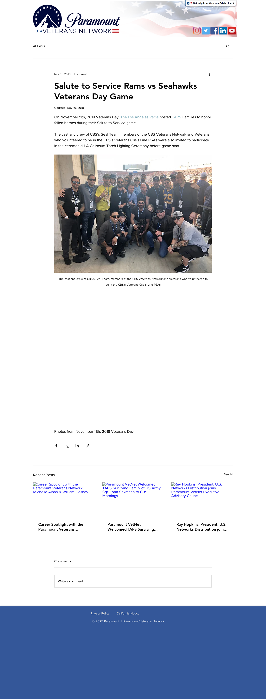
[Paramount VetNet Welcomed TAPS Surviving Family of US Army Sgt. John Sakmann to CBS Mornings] (133, 499)
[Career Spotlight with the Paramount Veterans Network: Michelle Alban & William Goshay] (64, 499)
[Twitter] (206, 30)
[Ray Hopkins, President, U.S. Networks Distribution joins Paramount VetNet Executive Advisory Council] (202, 499)
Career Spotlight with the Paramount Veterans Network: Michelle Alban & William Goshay (62, 527)
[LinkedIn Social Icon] (223, 30)
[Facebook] (214, 30)
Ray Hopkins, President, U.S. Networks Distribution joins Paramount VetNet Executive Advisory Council (201, 527)
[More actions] (209, 74)
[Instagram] (197, 30)
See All (228, 474)
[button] (228, 45)
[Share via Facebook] (56, 446)
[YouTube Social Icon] (232, 30)
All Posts (39, 46)
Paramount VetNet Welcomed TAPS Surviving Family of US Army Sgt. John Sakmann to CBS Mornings (132, 527)
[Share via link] (88, 446)
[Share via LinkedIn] (77, 446)
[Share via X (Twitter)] (67, 446)
